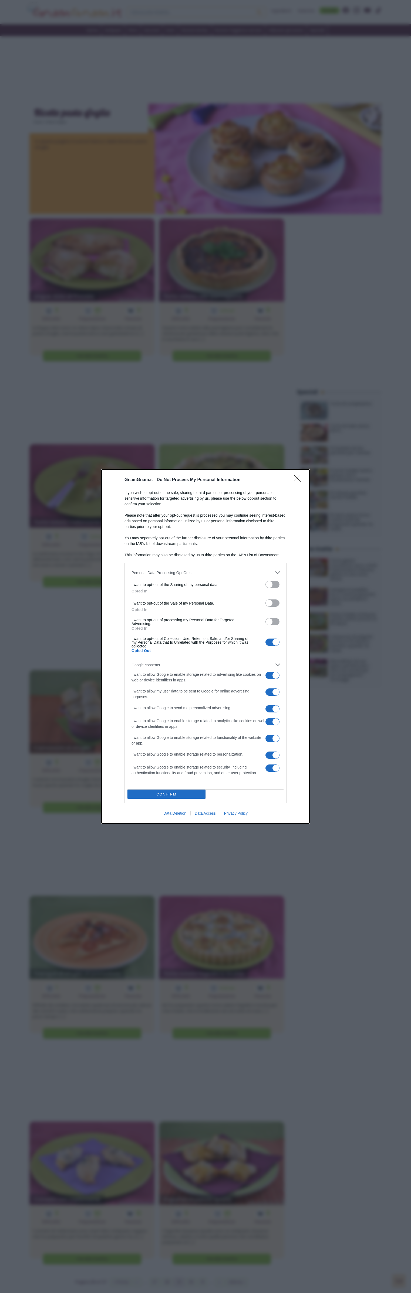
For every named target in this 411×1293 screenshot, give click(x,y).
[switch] (272, 584)
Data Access (205, 813)
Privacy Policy (236, 813)
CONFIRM (166, 794)
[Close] (299, 480)
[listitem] (205, 572)
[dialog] (205, 646)
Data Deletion (174, 813)
